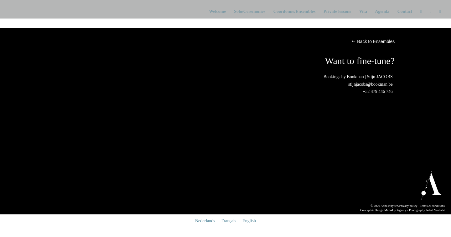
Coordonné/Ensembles (294, 11)
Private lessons (337, 11)
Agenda (382, 11)
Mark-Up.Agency (395, 210)
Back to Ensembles (376, 41)
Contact (404, 11)
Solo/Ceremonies (249, 11)
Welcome (217, 11)
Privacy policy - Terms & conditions (421, 205)
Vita (363, 11)
